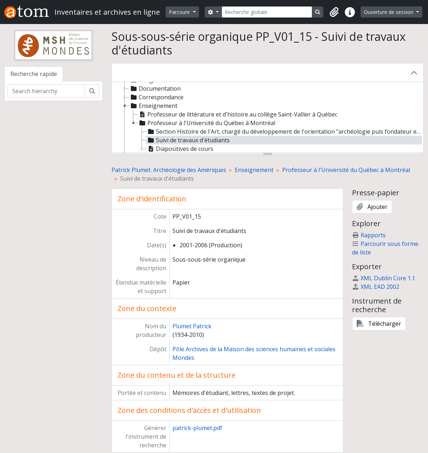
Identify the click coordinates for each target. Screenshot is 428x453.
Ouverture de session (389, 12)
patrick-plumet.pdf (197, 428)
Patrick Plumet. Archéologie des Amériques (168, 170)
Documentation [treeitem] (155, 88)
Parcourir (180, 12)
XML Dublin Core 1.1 (383, 278)
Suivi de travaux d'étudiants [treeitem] (188, 140)
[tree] (268, 118)
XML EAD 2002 (375, 287)
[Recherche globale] (267, 12)
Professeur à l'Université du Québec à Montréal (346, 170)
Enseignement (254, 170)
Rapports (369, 235)
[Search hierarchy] (46, 91)
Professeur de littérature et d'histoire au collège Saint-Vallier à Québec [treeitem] (237, 114)
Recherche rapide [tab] (33, 74)
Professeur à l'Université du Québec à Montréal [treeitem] (206, 123)
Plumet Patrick (191, 326)
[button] (334, 12)
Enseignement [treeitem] (153, 105)
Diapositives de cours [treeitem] (180, 148)
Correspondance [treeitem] (156, 97)
